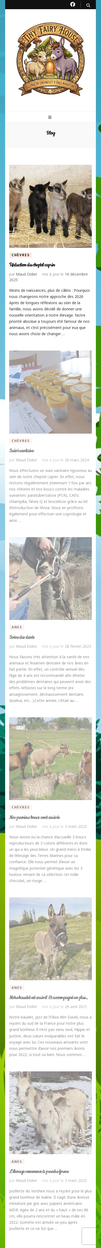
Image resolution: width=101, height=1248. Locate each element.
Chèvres (21, 255)
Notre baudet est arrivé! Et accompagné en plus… (48, 998)
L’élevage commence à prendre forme (38, 1171)
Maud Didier (26, 274)
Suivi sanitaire (21, 451)
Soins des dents (21, 637)
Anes (17, 627)
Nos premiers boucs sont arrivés (34, 817)
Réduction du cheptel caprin (32, 265)
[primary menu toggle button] (50, 117)
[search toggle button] (88, 5)
